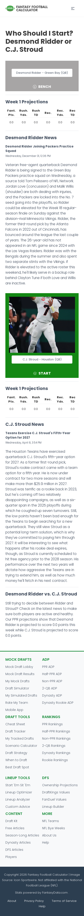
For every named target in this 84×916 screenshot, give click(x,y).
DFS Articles (14, 849)
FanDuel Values (54, 799)
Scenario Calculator (21, 745)
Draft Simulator (17, 688)
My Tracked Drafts (19, 738)
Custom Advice (17, 806)
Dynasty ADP (52, 695)
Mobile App (14, 710)
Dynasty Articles (18, 842)
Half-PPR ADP (52, 674)
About (11, 901)
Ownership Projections (60, 785)
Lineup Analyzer (17, 799)
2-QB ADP (49, 688)
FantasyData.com (55, 892)
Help (45, 842)
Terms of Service (64, 901)
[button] (73, 8)
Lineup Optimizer (18, 792)
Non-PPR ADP (52, 681)
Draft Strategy (16, 753)
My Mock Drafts (17, 681)
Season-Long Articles (22, 835)
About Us (49, 835)
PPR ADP (48, 667)
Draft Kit (11, 821)
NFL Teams (50, 821)
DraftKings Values (56, 792)
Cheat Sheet (15, 724)
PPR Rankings (52, 724)
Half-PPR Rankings (56, 731)
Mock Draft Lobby (19, 667)
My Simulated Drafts (21, 695)
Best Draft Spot (17, 767)
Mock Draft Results (19, 674)
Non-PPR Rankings (56, 738)
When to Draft (16, 760)
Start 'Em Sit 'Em (17, 785)
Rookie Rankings (55, 760)
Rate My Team (16, 702)
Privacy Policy (34, 901)
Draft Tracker (15, 731)
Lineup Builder (53, 806)
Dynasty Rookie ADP (57, 702)
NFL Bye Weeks (53, 828)
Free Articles (14, 828)
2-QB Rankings (53, 745)
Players (11, 857)
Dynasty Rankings (56, 753)
